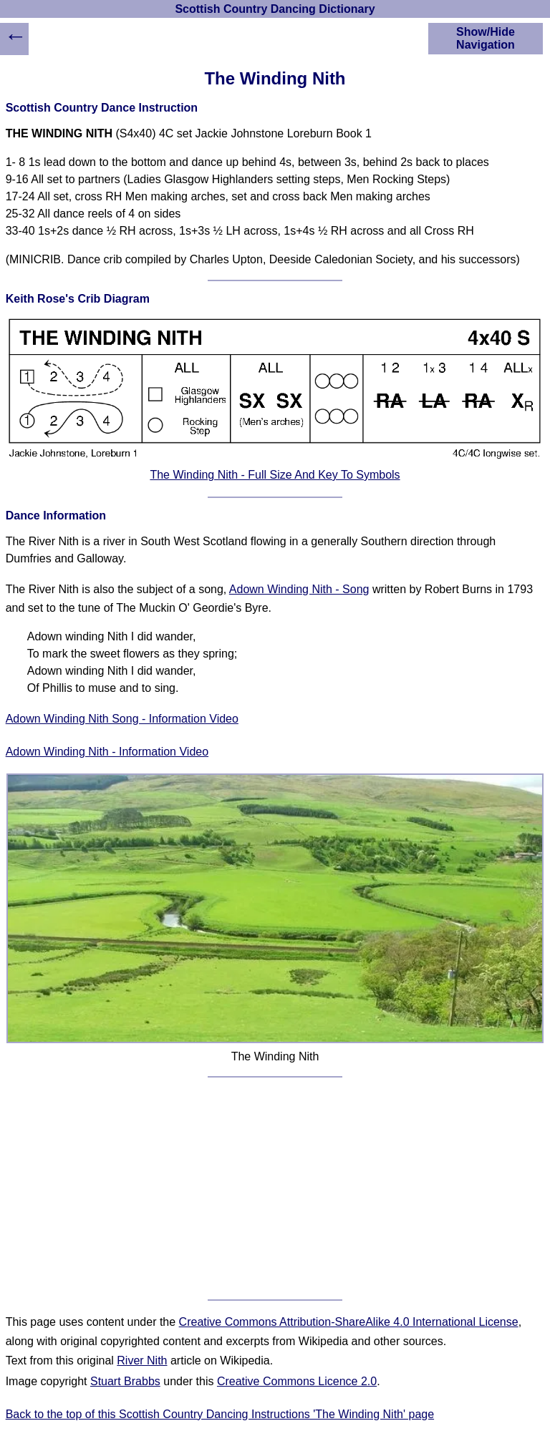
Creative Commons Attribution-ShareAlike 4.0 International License (348, 1322)
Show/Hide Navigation (485, 38)
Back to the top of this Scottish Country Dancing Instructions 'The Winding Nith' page (220, 1414)
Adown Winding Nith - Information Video (107, 752)
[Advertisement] (275, 1188)
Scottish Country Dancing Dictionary (275, 9)
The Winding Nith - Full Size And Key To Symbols (275, 475)
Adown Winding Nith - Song (299, 589)
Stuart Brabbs (125, 1381)
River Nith (142, 1360)
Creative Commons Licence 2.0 (297, 1381)
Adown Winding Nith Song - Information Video (122, 719)
